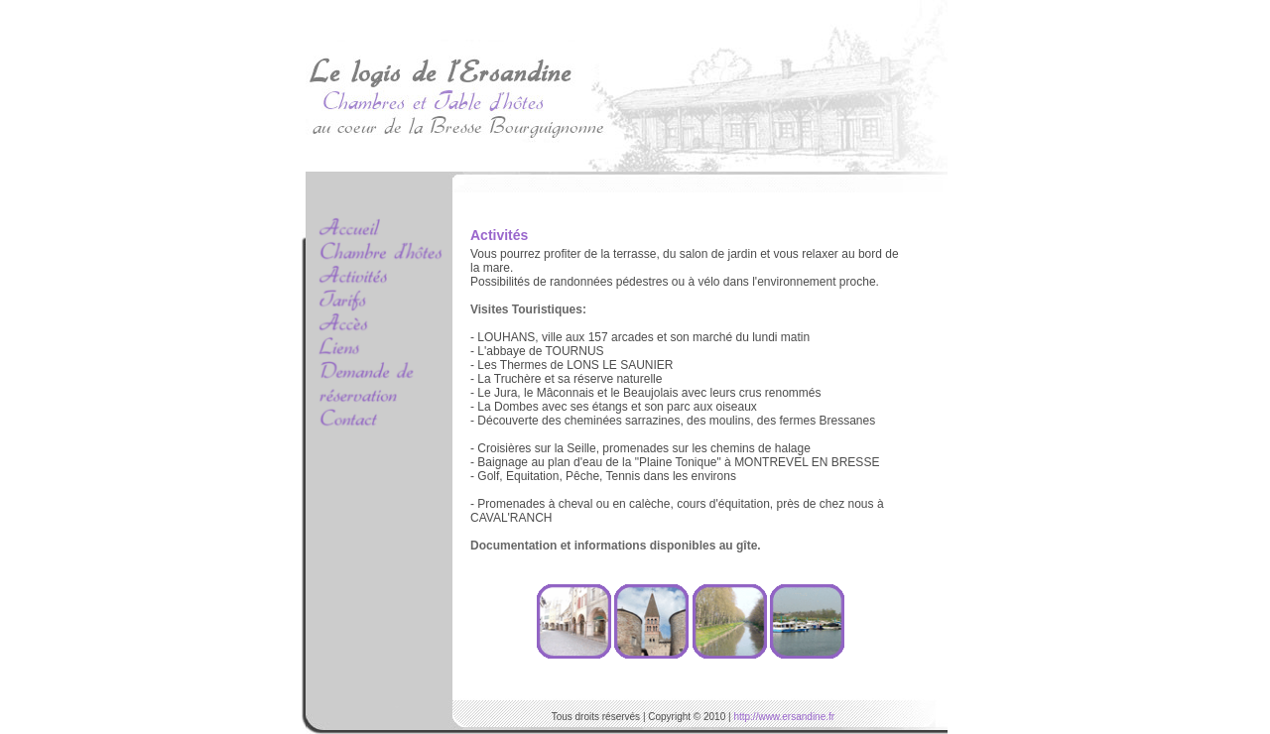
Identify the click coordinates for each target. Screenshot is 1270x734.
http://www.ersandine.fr (783, 716)
